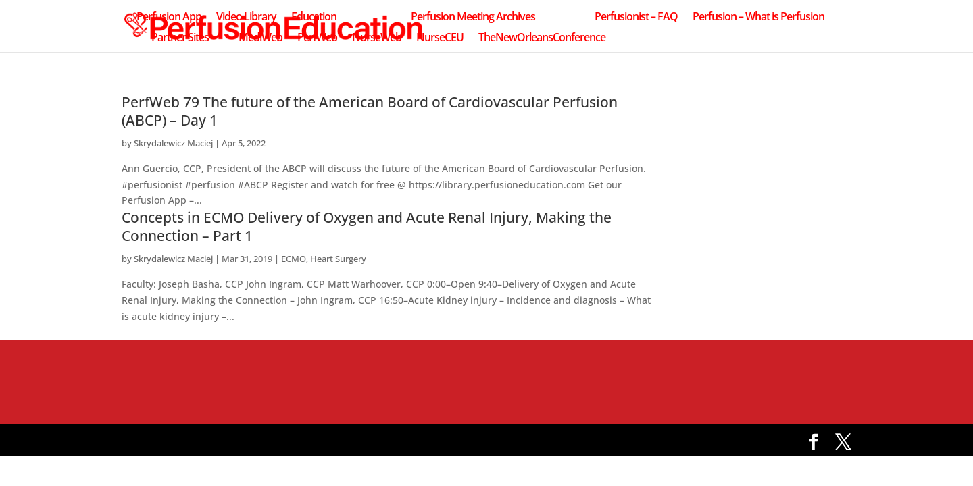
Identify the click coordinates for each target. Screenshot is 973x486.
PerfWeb (317, 38)
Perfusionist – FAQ (636, 17)
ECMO (293, 258)
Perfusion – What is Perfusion (758, 17)
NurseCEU (440, 38)
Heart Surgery (338, 258)
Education (313, 17)
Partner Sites (180, 38)
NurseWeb (376, 38)
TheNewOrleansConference (541, 38)
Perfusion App (168, 17)
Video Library (246, 17)
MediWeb (260, 38)
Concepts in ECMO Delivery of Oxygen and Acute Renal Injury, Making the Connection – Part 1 (367, 226)
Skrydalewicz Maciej (173, 143)
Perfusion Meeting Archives (473, 17)
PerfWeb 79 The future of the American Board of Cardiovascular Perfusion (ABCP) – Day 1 (370, 111)
